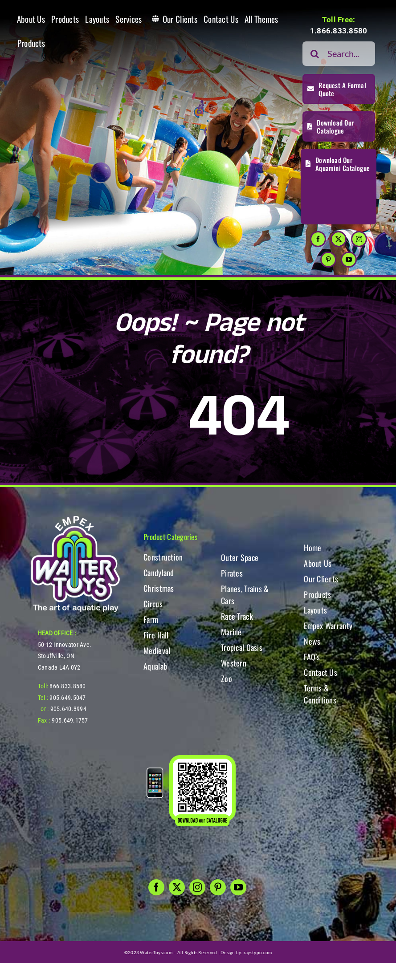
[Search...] (338, 53)
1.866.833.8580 (338, 30)
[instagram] (359, 239)
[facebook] (318, 239)
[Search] (314, 53)
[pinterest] (328, 260)
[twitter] (339, 239)
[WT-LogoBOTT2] (75, 518)
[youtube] (349, 260)
